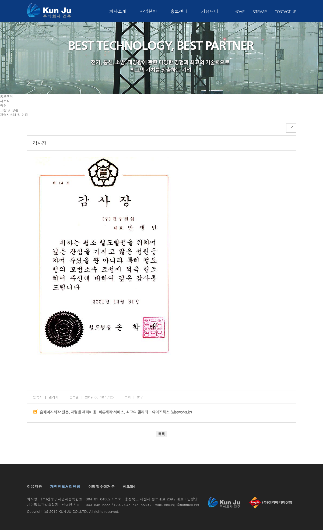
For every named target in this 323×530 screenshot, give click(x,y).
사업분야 (148, 11)
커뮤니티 (209, 11)
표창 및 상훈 (9, 110)
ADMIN (129, 486)
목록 (161, 434)
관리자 (53, 397)
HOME (239, 11)
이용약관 (34, 486)
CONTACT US (285, 11)
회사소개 (117, 11)
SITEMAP (259, 11)
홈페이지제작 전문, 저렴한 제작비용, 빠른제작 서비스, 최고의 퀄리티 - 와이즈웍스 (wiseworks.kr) (116, 412)
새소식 (5, 100)
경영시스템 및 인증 (14, 114)
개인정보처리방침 (65, 486)
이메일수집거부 (101, 486)
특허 (3, 105)
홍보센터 (179, 11)
